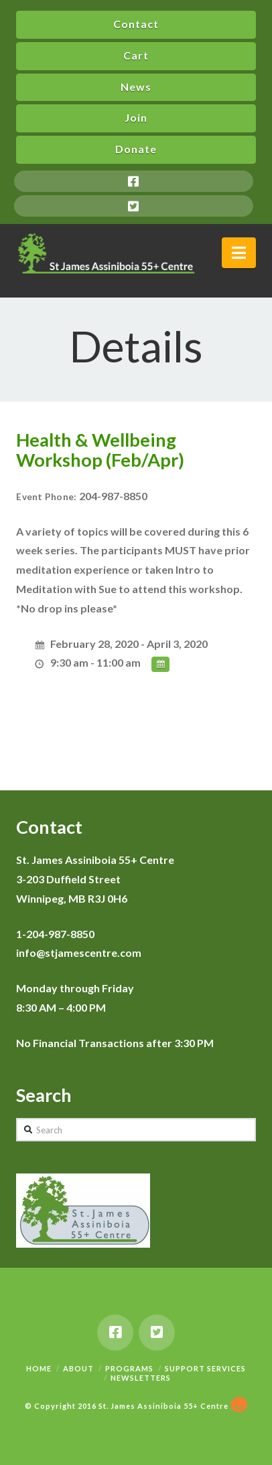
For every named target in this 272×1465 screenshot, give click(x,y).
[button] (239, 252)
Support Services (205, 1368)
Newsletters (141, 1377)
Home (39, 1368)
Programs (129, 1368)
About (78, 1368)
